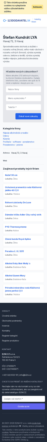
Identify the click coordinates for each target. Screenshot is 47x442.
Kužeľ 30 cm (11, 175)
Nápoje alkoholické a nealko (15, 133)
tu (27, 440)
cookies (5, 432)
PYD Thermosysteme (15, 227)
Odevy (6, 136)
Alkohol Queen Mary (15, 275)
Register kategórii (9, 335)
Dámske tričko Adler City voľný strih (23, 214)
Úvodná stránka (9, 316)
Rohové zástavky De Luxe (18, 202)
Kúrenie (6, 139)
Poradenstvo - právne (13, 145)
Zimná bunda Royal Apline (18, 239)
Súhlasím (37, 7)
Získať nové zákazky (28, 116)
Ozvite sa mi (23, 406)
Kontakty (6, 330)
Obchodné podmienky (12, 320)
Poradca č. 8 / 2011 (14, 251)
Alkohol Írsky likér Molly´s (17, 263)
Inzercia (5, 325)
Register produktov (10, 340)
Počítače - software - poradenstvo (18, 142)
